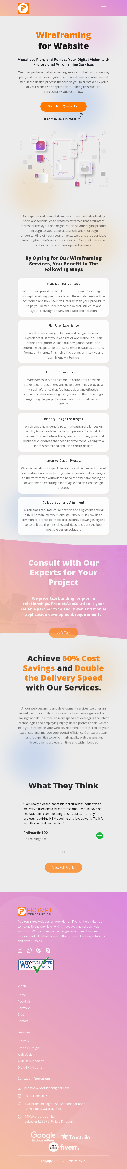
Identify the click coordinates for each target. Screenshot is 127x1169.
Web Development (31, 1061)
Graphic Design (28, 1048)
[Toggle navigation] (103, 8)
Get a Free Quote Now (63, 108)
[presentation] (62, 852)
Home (22, 995)
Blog (21, 1014)
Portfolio (24, 1008)
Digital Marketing (30, 1067)
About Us (24, 1001)
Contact (23, 1021)
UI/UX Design (27, 1041)
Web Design (26, 1054)
